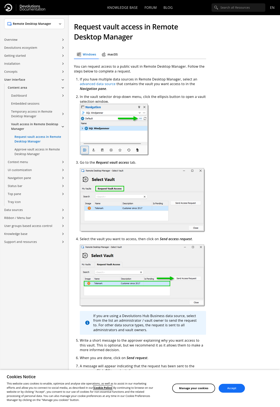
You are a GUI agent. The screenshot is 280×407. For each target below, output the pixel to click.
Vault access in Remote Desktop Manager (34, 126)
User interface (14, 80)
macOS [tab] (109, 54)
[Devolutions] (8, 7)
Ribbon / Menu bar (17, 218)
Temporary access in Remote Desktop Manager (31, 113)
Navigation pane (19, 178)
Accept (231, 388)
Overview (10, 40)
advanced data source (98, 84)
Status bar (15, 186)
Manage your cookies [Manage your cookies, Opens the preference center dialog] (193, 388)
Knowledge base (122, 7)
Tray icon (14, 202)
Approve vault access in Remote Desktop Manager (37, 151)
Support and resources (20, 242)
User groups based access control (28, 226)
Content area (17, 88)
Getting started (15, 56)
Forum (151, 7)
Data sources (13, 210)
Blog (168, 7)
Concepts (10, 72)
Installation (12, 64)
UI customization (20, 170)
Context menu (18, 162)
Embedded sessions (25, 103)
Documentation (32, 8)
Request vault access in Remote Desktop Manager (37, 139)
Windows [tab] (86, 54)
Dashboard (19, 95)
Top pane (14, 194)
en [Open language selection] (272, 7)
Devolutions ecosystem (20, 48)
